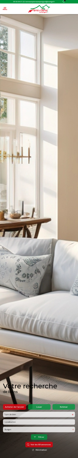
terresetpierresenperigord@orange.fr (40, 2)
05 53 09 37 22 (18, 2)
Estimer (64, 416)
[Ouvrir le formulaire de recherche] (39, 446)
